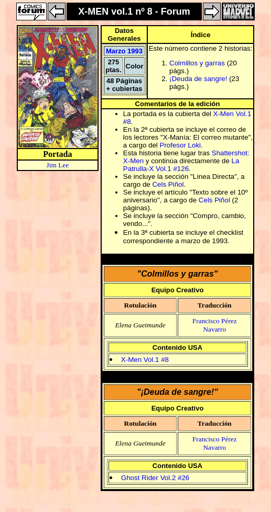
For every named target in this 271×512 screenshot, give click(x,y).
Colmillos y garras (197, 63)
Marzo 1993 (124, 51)
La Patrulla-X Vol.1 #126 (181, 165)
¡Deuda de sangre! (198, 79)
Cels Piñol (167, 184)
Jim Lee (58, 165)
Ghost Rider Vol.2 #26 (155, 478)
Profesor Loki (180, 145)
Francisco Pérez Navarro (214, 325)
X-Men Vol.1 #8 (145, 359)
